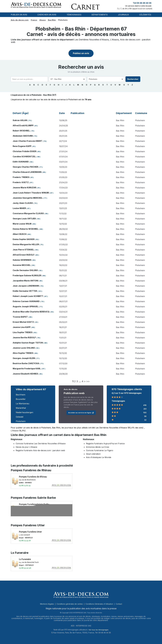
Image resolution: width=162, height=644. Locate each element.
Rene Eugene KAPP (22, 146)
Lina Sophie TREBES (22, 332)
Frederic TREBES (21, 177)
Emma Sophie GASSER (23, 239)
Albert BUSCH (19, 234)
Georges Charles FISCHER (25, 167)
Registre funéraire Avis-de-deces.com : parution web (40, 450)
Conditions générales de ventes (70, 604)
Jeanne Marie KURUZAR (24, 187)
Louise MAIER (19, 208)
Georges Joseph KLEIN (24, 358)
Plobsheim (21, 421)
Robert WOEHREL (21, 130)
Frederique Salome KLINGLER (27, 275)
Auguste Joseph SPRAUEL (25, 306)
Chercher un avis (46, 14)
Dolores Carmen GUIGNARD (26, 301)
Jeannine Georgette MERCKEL (28, 198)
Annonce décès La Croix (97, 447)
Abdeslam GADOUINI (23, 136)
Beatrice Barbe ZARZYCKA (26, 363)
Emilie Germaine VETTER (25, 291)
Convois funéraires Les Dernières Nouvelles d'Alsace (41, 443)
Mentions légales (47, 604)
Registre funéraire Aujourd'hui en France (105, 443)
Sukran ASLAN (20, 120)
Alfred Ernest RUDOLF (23, 255)
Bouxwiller (21, 399)
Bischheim (20, 394)
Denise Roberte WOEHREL (25, 229)
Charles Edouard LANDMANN (27, 172)
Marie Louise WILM (22, 224)
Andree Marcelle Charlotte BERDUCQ (31, 311)
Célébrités (145, 14)
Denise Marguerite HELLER (26, 244)
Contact (119, 604)
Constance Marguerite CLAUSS (28, 213)
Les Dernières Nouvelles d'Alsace (91, 39)
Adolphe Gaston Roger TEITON (28, 342)
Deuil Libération (93, 454)
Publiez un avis (81, 53)
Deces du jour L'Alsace (26, 447)
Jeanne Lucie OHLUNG (24, 348)
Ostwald (19, 417)
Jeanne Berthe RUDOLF (24, 337)
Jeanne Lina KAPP (21, 327)
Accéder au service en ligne (81, 413)
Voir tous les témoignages (98, 630)
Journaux (123, 14)
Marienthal (21, 408)
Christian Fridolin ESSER (24, 151)
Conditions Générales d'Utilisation (100, 604)
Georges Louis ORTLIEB (24, 218)
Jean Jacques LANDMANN (26, 286)
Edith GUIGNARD (21, 161)
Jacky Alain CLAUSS (23, 203)
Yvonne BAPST (20, 317)
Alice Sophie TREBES (23, 353)
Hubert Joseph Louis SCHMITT (28, 296)
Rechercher (132, 79)
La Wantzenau (22, 403)
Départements (100, 14)
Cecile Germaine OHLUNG (25, 270)
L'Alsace (114, 39)
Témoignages (74, 14)
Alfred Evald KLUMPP (23, 125)
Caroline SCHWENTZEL (24, 156)
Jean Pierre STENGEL (23, 249)
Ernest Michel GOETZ (23, 322)
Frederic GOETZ (21, 182)
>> (88, 381)
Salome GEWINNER (22, 260)
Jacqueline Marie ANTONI (25, 280)
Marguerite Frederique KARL (27, 368)
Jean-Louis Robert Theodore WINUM (31, 192)
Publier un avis (19, 14)
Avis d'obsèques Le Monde (98, 457)
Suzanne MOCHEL (22, 265)
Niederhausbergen (24, 412)
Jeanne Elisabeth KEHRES (25, 373)
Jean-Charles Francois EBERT (27, 141)
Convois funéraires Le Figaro (99, 450)
